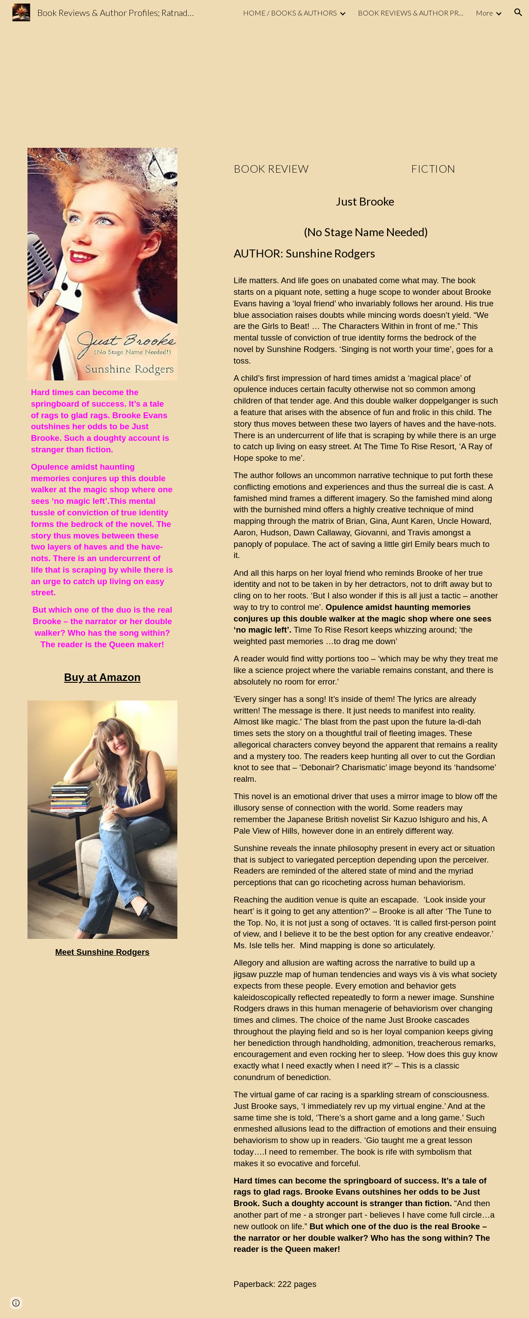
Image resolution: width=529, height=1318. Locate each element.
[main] (102, 521)
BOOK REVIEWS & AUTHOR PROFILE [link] (411, 12)
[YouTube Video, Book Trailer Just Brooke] (122, 81)
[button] (518, 12)
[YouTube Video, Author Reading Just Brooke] (406, 81)
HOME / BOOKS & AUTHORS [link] (290, 12)
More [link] (484, 12)
